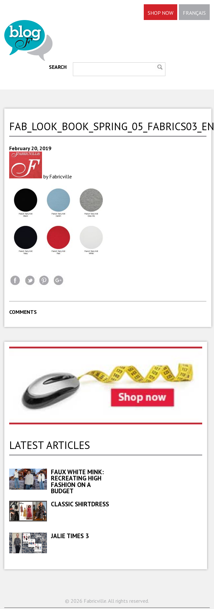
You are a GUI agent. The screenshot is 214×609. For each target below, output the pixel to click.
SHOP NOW (160, 13)
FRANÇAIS (194, 13)
